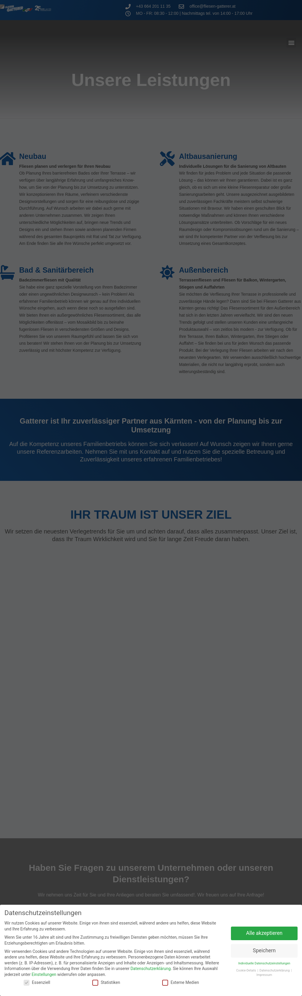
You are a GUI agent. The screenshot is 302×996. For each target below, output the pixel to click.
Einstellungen (44, 969)
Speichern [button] (264, 946)
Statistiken (106, 977)
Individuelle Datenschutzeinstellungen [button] (264, 959)
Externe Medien (180, 977)
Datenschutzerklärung (150, 963)
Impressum (264, 970)
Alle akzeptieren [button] (264, 928)
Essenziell (37, 977)
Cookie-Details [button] (246, 966)
